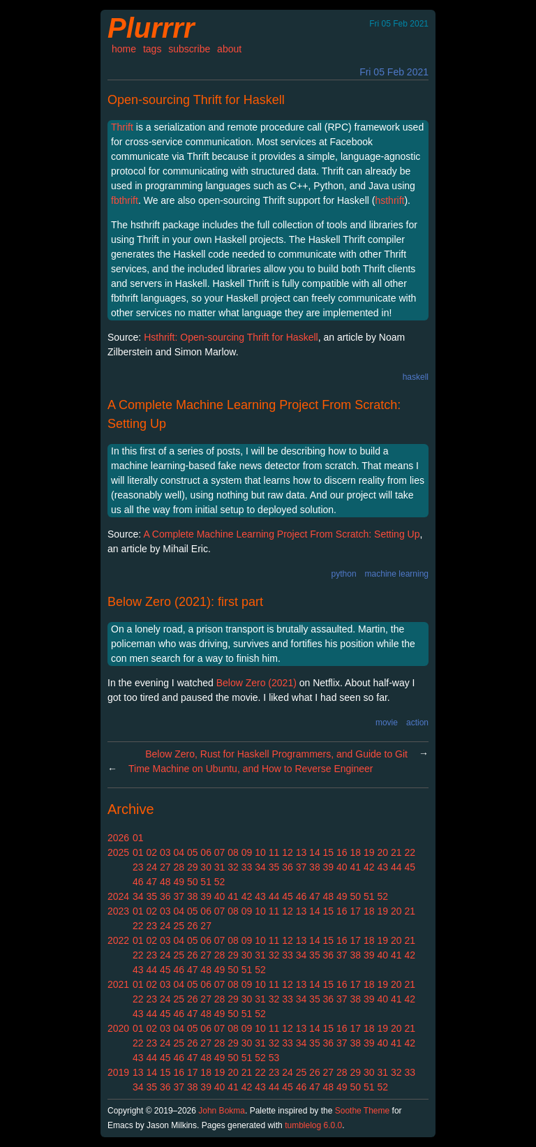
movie (386, 722)
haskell (416, 377)
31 (219, 867)
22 (409, 852)
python (344, 574)
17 (356, 911)
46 (138, 881)
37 (301, 867)
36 (287, 867)
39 (328, 867)
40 (342, 867)
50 (192, 881)
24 (151, 867)
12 (287, 852)
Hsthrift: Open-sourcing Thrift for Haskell (231, 337)
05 (192, 852)
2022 (118, 940)
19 (369, 852)
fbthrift (124, 200)
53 (274, 1057)
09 (247, 852)
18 (356, 852)
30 (205, 867)
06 (205, 852)
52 (219, 881)
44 (396, 867)
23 (138, 867)
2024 (118, 896)
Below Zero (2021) (256, 682)
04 (178, 852)
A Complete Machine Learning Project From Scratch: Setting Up (281, 534)
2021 (118, 984)
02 (151, 852)
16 (342, 852)
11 (274, 852)
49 (178, 881)
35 (274, 867)
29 (192, 867)
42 (369, 867)
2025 (118, 852)
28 (178, 867)
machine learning (397, 574)
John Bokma (221, 1111)
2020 (118, 1028)
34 (260, 867)
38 (314, 867)
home (124, 48)
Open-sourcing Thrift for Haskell (196, 100)
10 (260, 852)
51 (205, 881)
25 (178, 925)
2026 (118, 837)
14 (314, 852)
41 (356, 867)
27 (165, 867)
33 (247, 867)
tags (152, 48)
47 (151, 881)
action (417, 722)
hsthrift (389, 200)
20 (382, 852)
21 (396, 852)
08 (233, 852)
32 (233, 867)
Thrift (122, 127)
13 (301, 852)
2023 (118, 911)
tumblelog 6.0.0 (313, 1125)
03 (165, 852)
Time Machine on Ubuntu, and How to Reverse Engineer (250, 768)
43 (382, 867)
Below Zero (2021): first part (185, 602)
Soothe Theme (362, 1111)
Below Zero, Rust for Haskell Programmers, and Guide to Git (276, 754)
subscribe (189, 48)
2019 (118, 1072)
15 (328, 852)
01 (138, 837)
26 (192, 925)
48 (165, 881)
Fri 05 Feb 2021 (394, 71)
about (229, 48)
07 (219, 852)
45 (409, 867)
